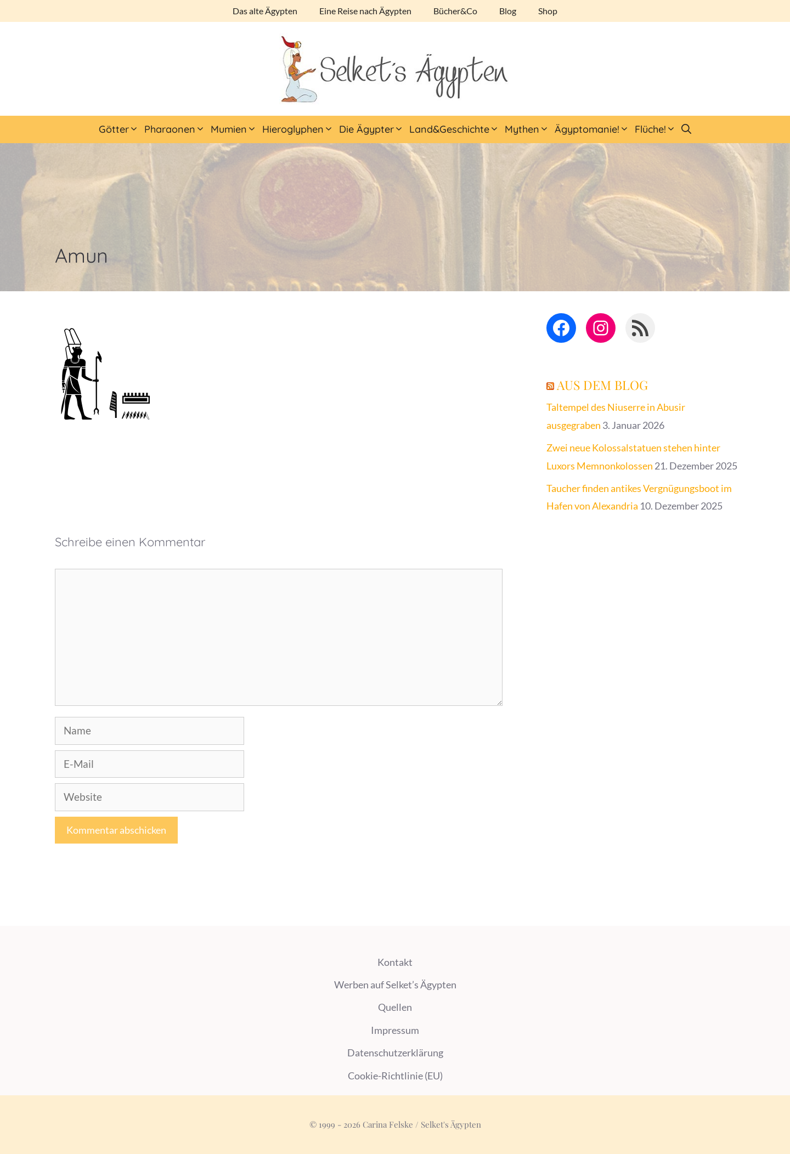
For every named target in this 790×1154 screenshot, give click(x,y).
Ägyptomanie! (593, 129)
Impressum (395, 1030)
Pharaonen (176, 129)
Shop (547, 10)
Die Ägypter (373, 129)
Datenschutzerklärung (395, 1052)
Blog (507, 10)
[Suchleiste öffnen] (686, 129)
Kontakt (395, 962)
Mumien (235, 129)
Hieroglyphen (299, 129)
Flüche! (657, 129)
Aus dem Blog (602, 384)
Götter (120, 129)
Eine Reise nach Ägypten (365, 10)
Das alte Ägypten (265, 10)
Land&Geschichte (455, 129)
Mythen (528, 129)
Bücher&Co (455, 10)
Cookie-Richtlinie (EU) (395, 1076)
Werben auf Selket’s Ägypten (395, 984)
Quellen (395, 1007)
